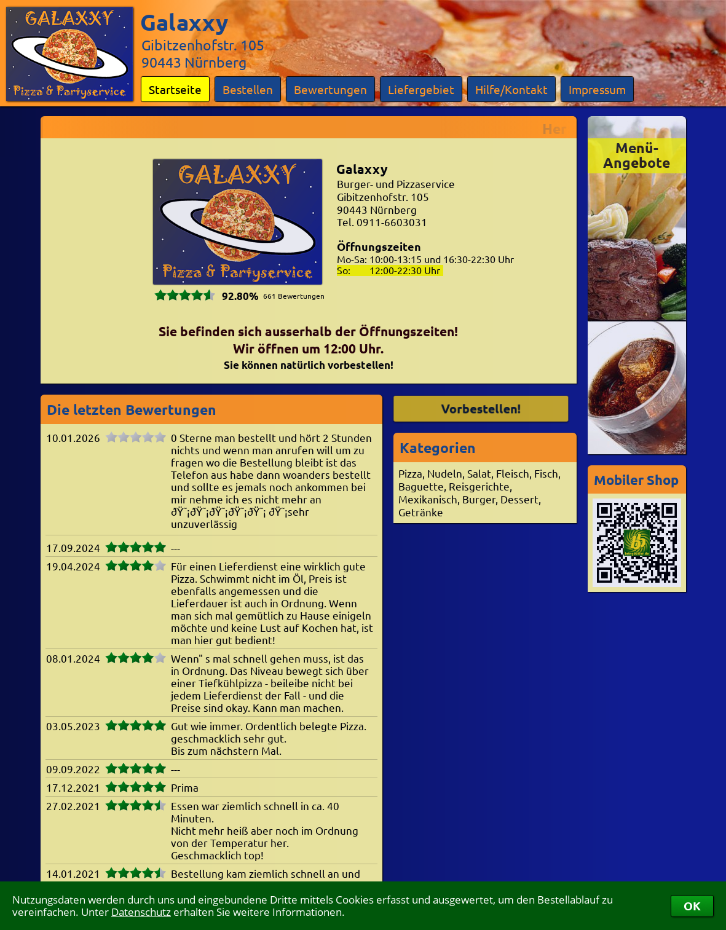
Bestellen (248, 89)
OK (692, 905)
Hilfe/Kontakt (511, 89)
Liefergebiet (421, 89)
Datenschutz (141, 912)
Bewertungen (330, 89)
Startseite (175, 89)
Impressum (597, 89)
